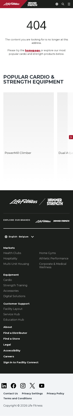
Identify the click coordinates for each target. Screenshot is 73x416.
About (7, 327)
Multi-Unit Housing (16, 263)
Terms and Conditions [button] (17, 398)
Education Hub (13, 319)
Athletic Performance (53, 258)
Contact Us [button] (10, 393)
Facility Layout (13, 308)
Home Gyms (47, 253)
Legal (7, 344)
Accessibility (12, 350)
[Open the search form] (63, 4)
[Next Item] (71, 137)
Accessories (11, 290)
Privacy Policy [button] (55, 393)
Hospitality (10, 258)
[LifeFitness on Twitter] (32, 386)
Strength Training (15, 285)
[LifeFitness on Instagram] (23, 386)
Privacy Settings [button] (32, 393)
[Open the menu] (69, 4)
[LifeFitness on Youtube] (41, 386)
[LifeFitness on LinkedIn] (4, 386)
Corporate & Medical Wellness (52, 265)
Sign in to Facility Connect (21, 362)
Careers (8, 356)
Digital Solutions (14, 296)
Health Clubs (12, 253)
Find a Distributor (15, 332)
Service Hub (11, 314)
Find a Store (11, 338)
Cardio (7, 279)
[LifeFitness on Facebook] (13, 386)
